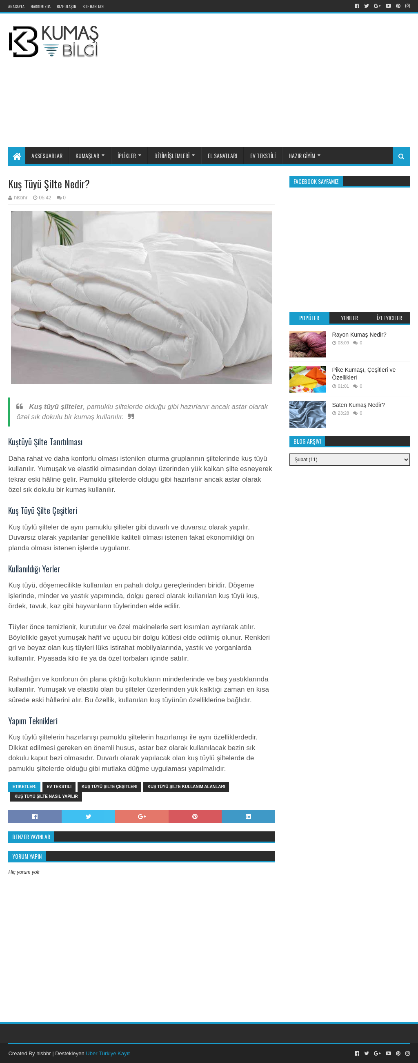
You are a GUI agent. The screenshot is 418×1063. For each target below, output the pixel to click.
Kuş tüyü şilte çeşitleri (110, 786)
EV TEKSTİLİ (263, 155)
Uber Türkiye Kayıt (107, 1053)
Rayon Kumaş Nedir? (359, 334)
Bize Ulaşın (66, 6)
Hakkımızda (41, 6)
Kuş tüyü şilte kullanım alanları (186, 786)
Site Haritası (93, 6)
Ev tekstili (59, 786)
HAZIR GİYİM (302, 155)
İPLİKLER (127, 155)
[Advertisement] (265, 79)
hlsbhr (43, 1053)
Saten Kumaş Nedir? (358, 405)
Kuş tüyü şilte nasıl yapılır (46, 796)
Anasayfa (16, 6)
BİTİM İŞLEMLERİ (171, 155)
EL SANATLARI (222, 155)
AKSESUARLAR (46, 155)
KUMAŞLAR (87, 155)
